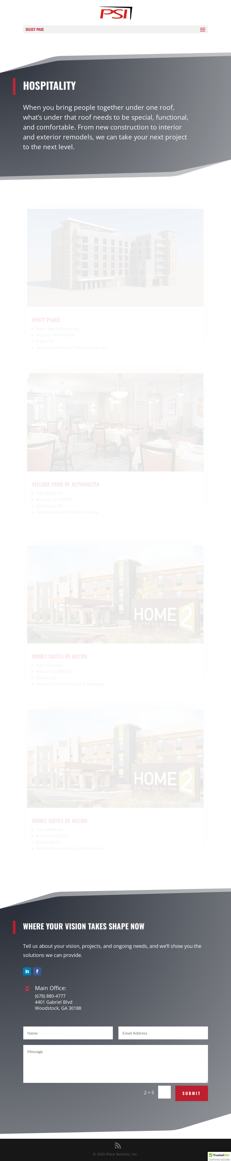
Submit (191, 1093)
